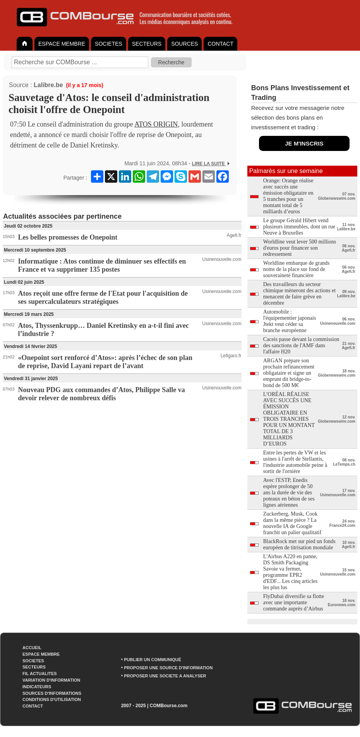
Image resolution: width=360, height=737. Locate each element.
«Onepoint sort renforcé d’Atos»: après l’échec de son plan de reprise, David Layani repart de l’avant (105, 362)
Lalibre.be (48, 85)
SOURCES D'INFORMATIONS (51, 693)
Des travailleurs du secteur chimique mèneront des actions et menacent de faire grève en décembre (299, 293)
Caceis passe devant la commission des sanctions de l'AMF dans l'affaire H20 (301, 345)
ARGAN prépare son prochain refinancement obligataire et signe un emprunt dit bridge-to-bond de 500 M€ (289, 373)
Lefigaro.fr (231, 355)
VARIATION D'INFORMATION (51, 680)
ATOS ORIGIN (156, 124)
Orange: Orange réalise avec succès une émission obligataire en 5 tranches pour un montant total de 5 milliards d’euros (288, 196)
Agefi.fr (234, 235)
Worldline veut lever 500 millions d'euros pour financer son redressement (299, 248)
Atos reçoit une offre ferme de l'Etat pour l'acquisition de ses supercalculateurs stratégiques (103, 297)
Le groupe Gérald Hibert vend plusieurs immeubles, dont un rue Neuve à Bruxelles (299, 227)
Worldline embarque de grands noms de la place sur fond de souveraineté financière (296, 269)
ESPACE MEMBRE (61, 44)
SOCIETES (108, 44)
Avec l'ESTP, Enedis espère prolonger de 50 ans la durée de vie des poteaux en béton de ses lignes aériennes (289, 492)
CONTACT (220, 44)
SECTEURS (146, 44)
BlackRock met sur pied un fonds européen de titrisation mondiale (299, 544)
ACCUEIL (31, 647)
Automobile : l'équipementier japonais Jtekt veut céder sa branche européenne (289, 321)
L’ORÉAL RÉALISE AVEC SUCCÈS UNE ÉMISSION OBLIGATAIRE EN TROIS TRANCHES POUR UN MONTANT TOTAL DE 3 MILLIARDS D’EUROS (289, 419)
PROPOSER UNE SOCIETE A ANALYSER (165, 676)
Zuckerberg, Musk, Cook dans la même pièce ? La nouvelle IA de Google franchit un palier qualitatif (292, 523)
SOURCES (184, 44)
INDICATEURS (36, 686)
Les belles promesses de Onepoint (68, 237)
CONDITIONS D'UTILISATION (51, 699)
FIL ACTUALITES (39, 673)
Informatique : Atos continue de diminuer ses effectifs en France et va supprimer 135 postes (102, 265)
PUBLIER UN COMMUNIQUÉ (152, 659)
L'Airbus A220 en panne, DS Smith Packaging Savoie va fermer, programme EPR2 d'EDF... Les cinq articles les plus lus (290, 572)
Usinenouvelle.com (221, 259)
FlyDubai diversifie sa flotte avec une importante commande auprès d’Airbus (293, 602)
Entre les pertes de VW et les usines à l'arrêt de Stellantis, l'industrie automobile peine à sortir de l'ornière (295, 462)
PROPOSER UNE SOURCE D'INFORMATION (168, 667)
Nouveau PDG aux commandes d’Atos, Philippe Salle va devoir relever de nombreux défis (101, 394)
